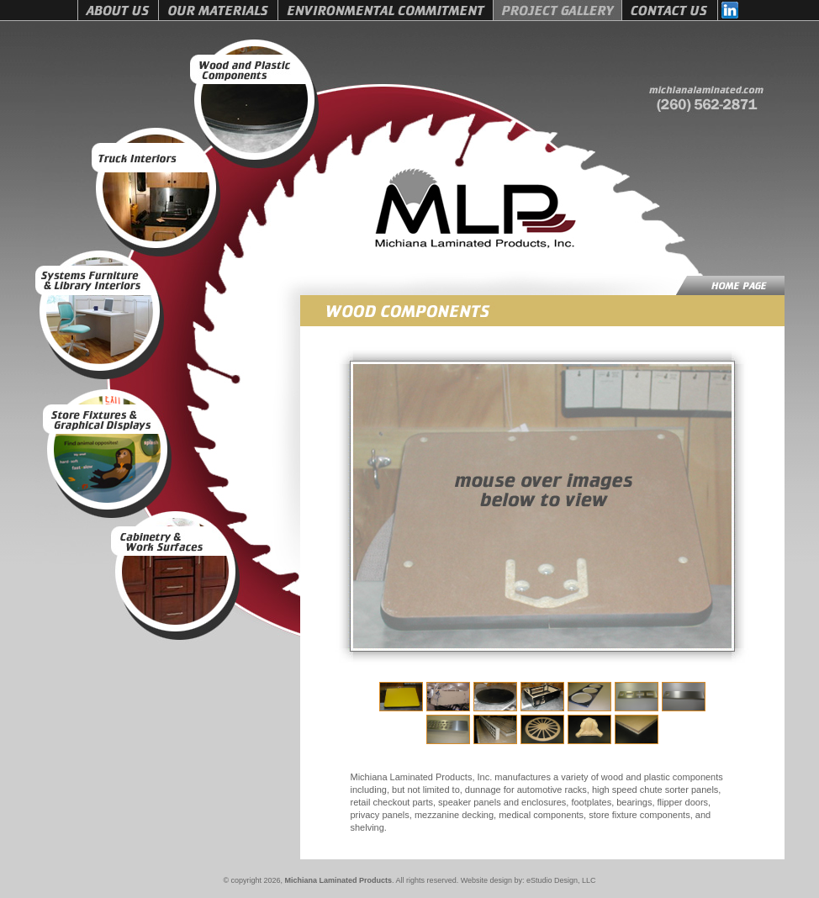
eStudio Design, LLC (561, 880)
